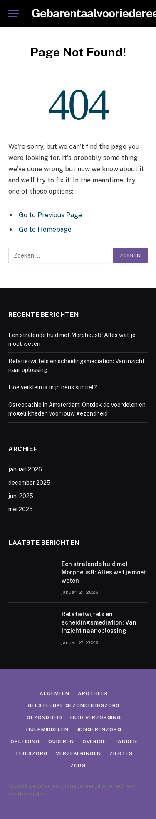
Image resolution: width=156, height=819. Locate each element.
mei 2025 (20, 509)
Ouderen (61, 741)
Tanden (125, 741)
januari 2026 (25, 469)
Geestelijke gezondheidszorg (74, 705)
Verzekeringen (78, 753)
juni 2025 (20, 496)
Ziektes (121, 753)
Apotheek (93, 693)
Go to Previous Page (50, 215)
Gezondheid (44, 717)
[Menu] (13, 13)
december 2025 (29, 482)
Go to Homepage (45, 229)
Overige (94, 741)
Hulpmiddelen (47, 729)
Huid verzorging (95, 717)
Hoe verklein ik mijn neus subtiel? (52, 387)
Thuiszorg (31, 753)
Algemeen (54, 693)
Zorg (78, 765)
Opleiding (25, 741)
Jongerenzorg (99, 729)
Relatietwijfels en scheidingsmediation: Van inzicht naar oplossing (99, 622)
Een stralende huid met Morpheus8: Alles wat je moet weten (104, 572)
